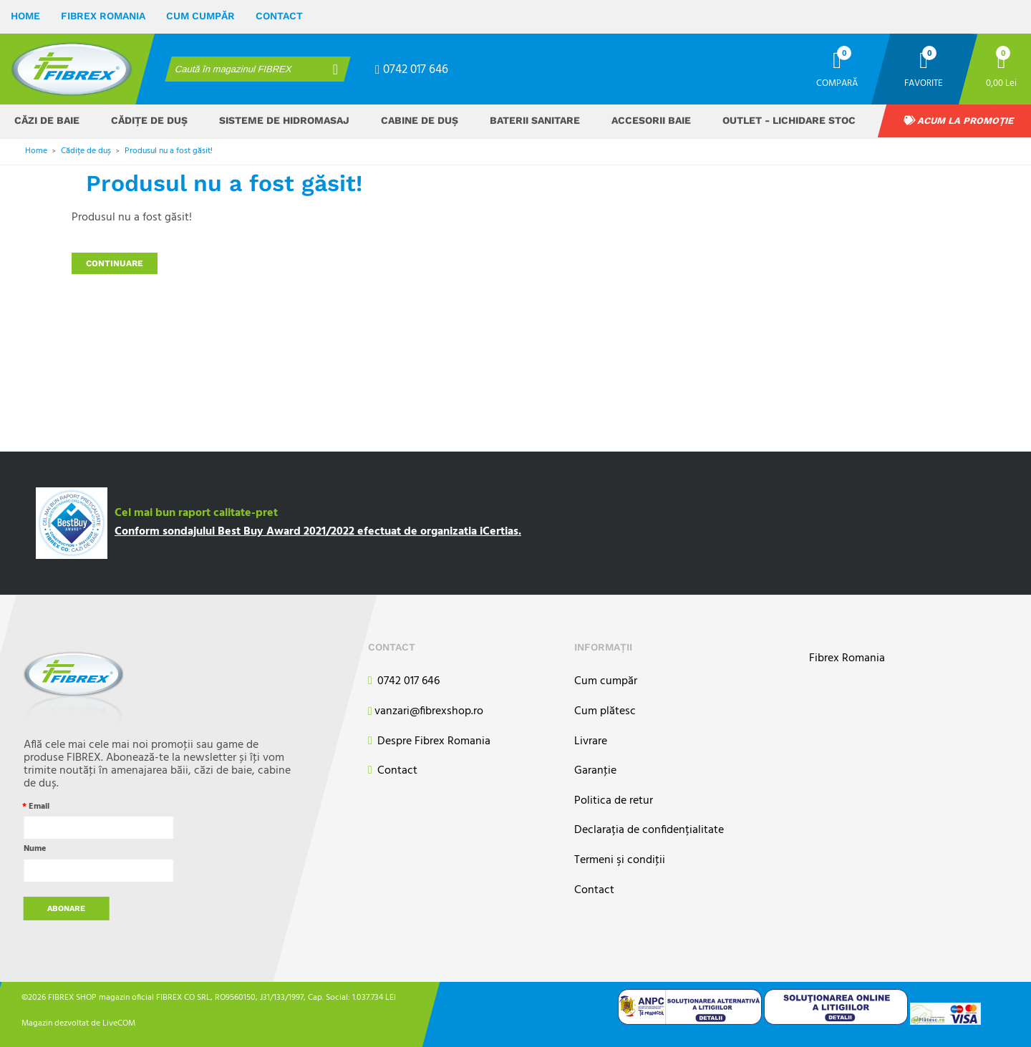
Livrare (590, 742)
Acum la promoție (958, 120)
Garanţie (595, 771)
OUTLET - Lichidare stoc (789, 120)
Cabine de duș (419, 120)
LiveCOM (118, 1023)
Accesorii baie (651, 120)
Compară (837, 82)
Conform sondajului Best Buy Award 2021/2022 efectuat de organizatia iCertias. (318, 531)
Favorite (923, 82)
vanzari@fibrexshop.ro (425, 712)
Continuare (114, 263)
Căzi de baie (46, 120)
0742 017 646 (411, 69)
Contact (279, 15)
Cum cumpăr (200, 15)
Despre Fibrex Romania (429, 742)
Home (25, 15)
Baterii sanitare (535, 120)
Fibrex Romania (103, 15)
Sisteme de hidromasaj (284, 120)
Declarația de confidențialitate (649, 830)
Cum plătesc (605, 712)
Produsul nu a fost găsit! (169, 151)
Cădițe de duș (149, 120)
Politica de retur (613, 801)
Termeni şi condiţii (619, 861)
